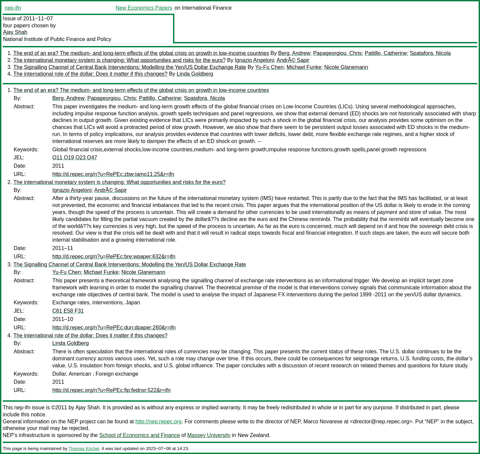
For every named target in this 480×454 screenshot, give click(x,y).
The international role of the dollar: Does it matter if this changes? (90, 74)
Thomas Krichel (83, 448)
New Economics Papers (144, 8)
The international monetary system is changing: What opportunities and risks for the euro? (119, 60)
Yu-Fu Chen (269, 67)
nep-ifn (13, 8)
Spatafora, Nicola (430, 53)
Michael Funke (304, 67)
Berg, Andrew (294, 53)
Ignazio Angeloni (254, 60)
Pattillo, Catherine (386, 53)
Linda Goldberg (195, 74)
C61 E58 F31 (68, 311)
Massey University (209, 435)
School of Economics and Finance (139, 435)
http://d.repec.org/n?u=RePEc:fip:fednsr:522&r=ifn (111, 390)
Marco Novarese (322, 421)
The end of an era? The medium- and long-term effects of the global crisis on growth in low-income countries (141, 53)
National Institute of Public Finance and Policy (57, 39)
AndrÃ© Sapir (293, 60)
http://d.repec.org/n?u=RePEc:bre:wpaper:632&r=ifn (113, 256)
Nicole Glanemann (346, 67)
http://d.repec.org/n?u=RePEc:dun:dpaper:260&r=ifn (114, 327)
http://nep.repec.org (158, 421)
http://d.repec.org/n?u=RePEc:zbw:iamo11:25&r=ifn (113, 174)
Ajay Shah (15, 32)
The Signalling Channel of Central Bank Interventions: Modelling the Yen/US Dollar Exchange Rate (129, 67)
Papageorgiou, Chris (337, 53)
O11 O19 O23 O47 (74, 157)
